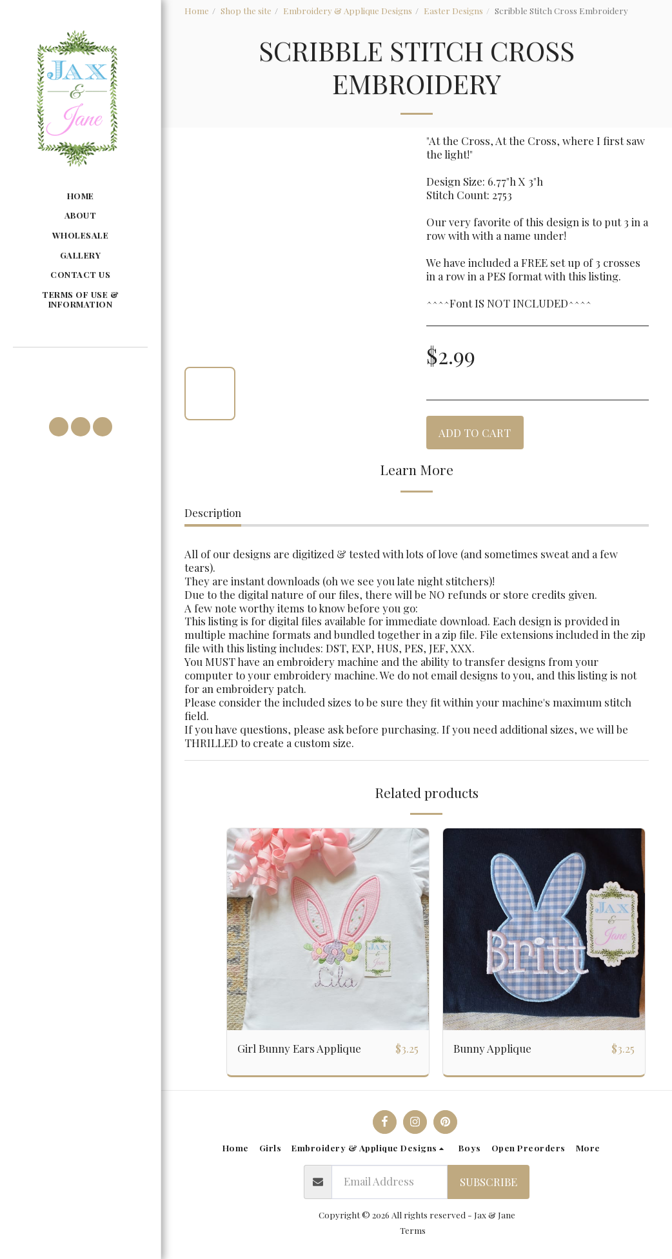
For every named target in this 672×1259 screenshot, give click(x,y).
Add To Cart (475, 432)
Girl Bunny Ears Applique (299, 1048)
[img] (328, 929)
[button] (80, 366)
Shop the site (246, 10)
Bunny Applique (492, 1048)
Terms (413, 1230)
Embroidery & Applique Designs (347, 10)
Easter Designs (453, 10)
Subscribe (488, 1182)
